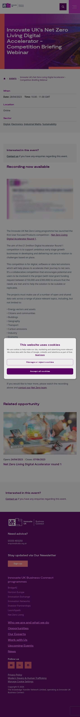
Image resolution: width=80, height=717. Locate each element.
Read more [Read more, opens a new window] (40, 355)
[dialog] (40, 358)
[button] (40, 362)
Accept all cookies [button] (40, 371)
